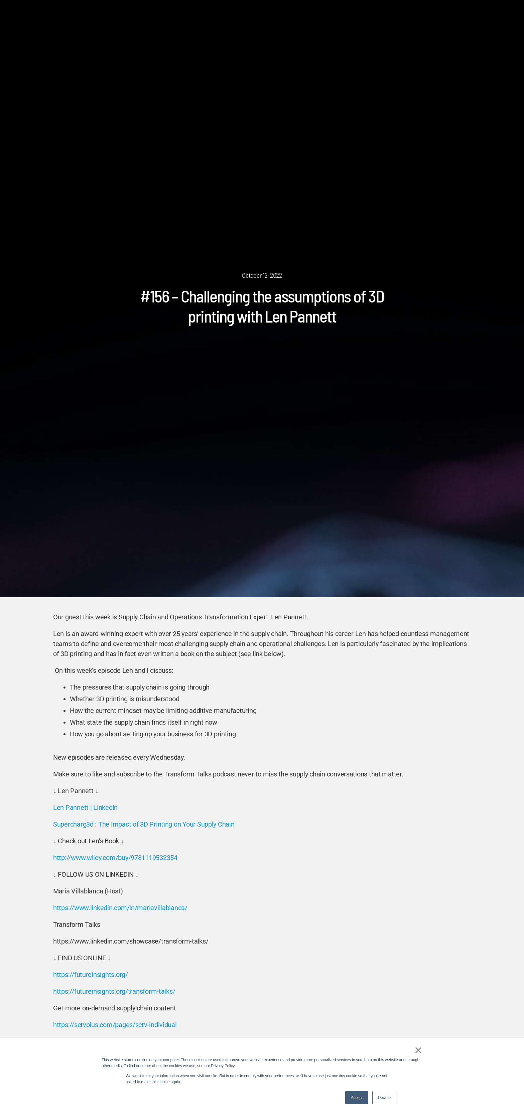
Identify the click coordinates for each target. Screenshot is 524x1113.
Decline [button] (384, 1097)
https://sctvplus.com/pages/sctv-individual (115, 1025)
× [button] (417, 1050)
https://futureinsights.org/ (90, 975)
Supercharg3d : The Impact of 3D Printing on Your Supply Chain (144, 824)
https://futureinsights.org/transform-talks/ (114, 991)
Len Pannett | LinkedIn (85, 807)
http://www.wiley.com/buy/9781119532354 (115, 858)
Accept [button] (357, 1097)
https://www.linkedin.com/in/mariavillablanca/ (120, 908)
